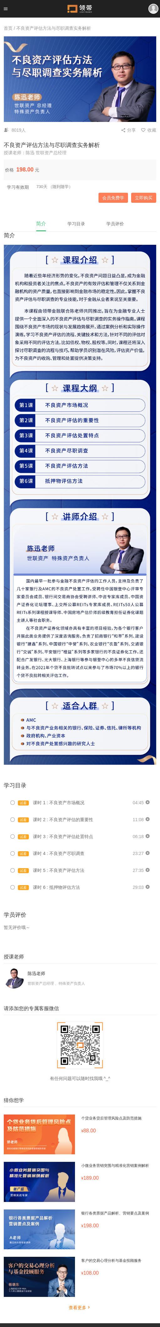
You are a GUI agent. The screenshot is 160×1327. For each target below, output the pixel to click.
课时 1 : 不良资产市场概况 (51, 802)
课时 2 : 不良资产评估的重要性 (55, 819)
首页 (8, 28)
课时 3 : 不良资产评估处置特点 (55, 836)
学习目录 (76, 223)
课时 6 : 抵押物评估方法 (49, 887)
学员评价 (115, 223)
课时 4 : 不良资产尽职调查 (51, 853)
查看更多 (80, 1307)
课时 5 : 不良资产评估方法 (51, 870)
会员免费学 (113, 197)
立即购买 (143, 197)
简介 (41, 223)
